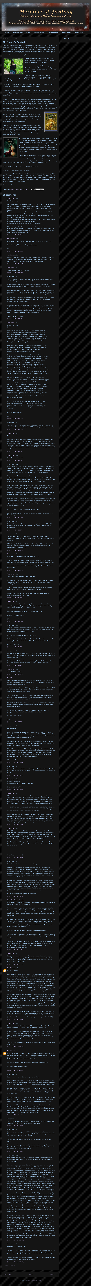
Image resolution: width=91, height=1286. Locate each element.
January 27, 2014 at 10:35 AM (15, 251)
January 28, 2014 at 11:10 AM (15, 1151)
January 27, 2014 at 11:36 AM (15, 597)
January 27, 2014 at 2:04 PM (15, 674)
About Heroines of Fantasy (21, 32)
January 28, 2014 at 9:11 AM (14, 949)
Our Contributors (39, 32)
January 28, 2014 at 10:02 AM (15, 1047)
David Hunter (11, 968)
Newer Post (7, 1274)
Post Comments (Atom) (34, 1280)
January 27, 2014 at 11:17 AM (15, 451)
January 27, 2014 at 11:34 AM (15, 570)
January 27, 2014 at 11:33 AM (15, 550)
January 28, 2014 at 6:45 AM (15, 824)
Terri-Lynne (10, 198)
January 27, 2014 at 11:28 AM (15, 530)
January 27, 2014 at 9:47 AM (15, 235)
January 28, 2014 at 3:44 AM (15, 762)
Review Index (79, 32)
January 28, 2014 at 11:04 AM (15, 1115)
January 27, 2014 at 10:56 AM (15, 264)
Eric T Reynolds (12, 678)
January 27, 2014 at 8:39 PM (15, 722)
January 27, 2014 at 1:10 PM (14, 665)
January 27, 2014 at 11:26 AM (15, 517)
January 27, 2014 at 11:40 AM (15, 621)
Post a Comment (10, 1265)
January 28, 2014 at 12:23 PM (15, 1240)
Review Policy (66, 32)
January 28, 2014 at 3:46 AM (15, 775)
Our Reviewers (53, 32)
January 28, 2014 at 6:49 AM (15, 857)
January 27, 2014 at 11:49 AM (15, 647)
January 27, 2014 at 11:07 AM (15, 272)
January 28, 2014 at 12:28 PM (15, 1262)
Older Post (54, 1274)
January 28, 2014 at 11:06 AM (15, 1125)
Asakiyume (10, 255)
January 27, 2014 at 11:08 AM (15, 318)
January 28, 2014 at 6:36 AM (15, 789)
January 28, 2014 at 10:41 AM (15, 1070)
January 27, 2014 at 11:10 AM (15, 418)
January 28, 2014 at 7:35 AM (15, 896)
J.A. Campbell (11, 238)
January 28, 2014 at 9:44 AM (15, 964)
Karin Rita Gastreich (13, 900)
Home (7, 32)
